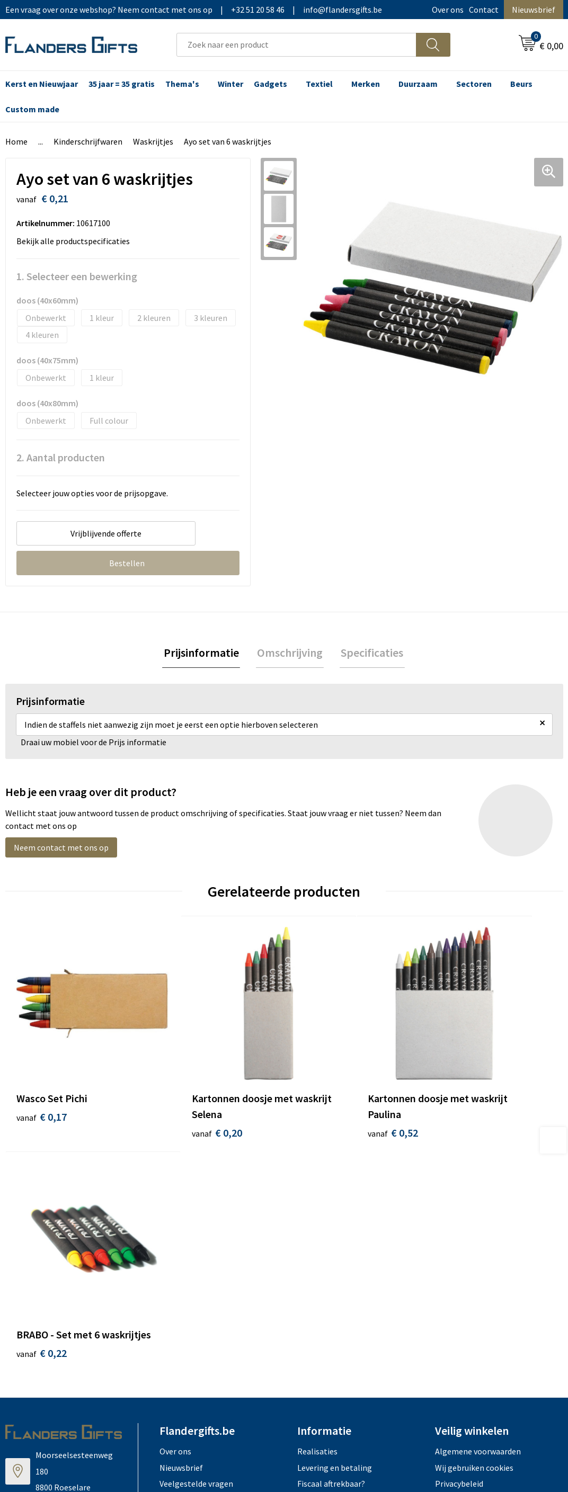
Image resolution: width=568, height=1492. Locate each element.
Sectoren (474, 83)
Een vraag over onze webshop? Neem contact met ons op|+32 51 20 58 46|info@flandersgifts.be (193, 9)
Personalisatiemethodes (342, 1244)
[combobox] (296, 45)
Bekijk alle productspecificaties (76, 241)
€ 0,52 (320, 1097)
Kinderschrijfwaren (88, 141)
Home (16, 141)
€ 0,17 (41, 1081)
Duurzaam (418, 83)
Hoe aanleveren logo (334, 1260)
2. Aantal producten (60, 457)
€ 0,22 (459, 1097)
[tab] (203, 653)
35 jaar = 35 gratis (121, 83)
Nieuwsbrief (533, 9)
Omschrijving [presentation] (290, 653)
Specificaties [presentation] (370, 653)
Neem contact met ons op (61, 848)
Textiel (319, 83)
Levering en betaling (334, 1212)
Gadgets (270, 83)
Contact (484, 9)
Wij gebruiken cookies (474, 1212)
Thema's (182, 83)
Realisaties (317, 1196)
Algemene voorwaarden (478, 1196)
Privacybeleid (459, 1228)
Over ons (448, 9)
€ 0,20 (181, 1097)
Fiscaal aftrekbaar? (331, 1228)
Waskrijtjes (153, 141)
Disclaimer (454, 1244)
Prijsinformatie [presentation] (203, 653)
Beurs (521, 83)
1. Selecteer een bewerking (76, 276)
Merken (365, 83)
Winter (230, 83)
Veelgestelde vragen (196, 1228)
